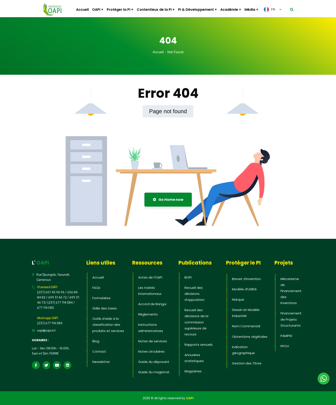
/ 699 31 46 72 (56, 297)
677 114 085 (45, 308)
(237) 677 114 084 (49, 323)
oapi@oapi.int (46, 330)
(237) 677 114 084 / (61, 303)
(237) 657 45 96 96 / (52, 292)
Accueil (158, 52)
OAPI (190, 398)
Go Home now (168, 199)
